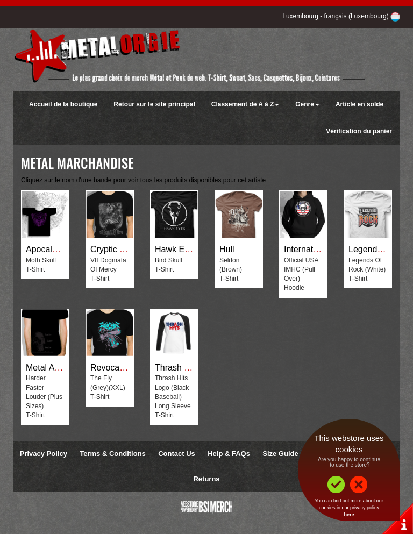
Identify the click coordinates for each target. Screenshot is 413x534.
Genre (307, 104)
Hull (226, 249)
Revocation (111, 367)
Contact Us (176, 454)
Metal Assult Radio (61, 367)
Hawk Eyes (176, 249)
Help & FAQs (229, 454)
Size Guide (280, 454)
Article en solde (359, 104)
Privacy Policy (43, 454)
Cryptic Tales (114, 249)
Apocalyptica (50, 249)
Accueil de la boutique (63, 104)
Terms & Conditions (113, 454)
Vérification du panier (359, 131)
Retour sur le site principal (154, 104)
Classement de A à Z (245, 104)
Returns (206, 479)
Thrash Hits (177, 367)
